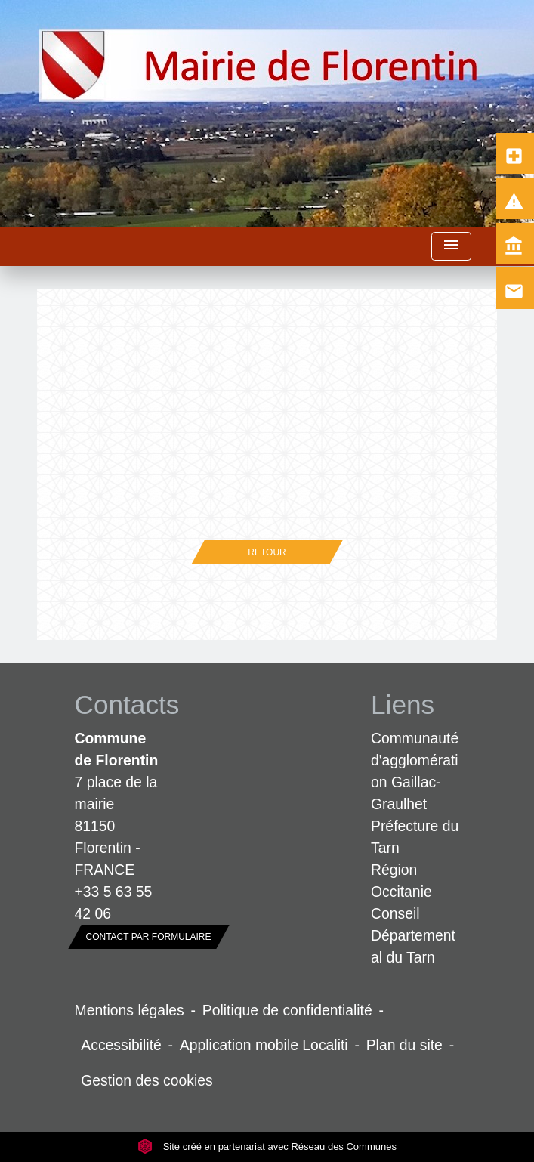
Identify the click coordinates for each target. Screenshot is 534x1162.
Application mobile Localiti (264, 1045)
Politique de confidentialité (287, 1010)
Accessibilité (121, 1045)
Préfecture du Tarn (414, 836)
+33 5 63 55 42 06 (114, 902)
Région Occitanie (401, 880)
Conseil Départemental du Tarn (413, 935)
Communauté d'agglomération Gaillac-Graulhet (414, 771)
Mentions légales (129, 1010)
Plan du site (404, 1045)
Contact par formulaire (148, 937)
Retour (267, 552)
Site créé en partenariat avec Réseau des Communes (267, 1146)
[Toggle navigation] (451, 246)
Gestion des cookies (146, 1080)
